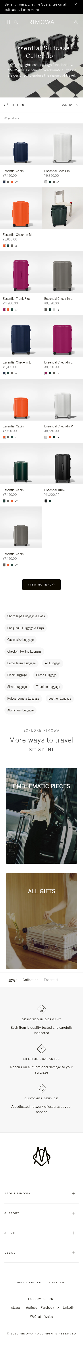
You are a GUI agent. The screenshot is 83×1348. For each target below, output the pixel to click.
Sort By (67, 105)
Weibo (48, 1317)
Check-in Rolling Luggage (24, 651)
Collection (31, 979)
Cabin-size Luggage (20, 640)
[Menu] (7, 22)
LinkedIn (69, 1308)
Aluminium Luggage (20, 710)
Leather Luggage (59, 699)
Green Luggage (46, 675)
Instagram (15, 1308)
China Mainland (30, 1282)
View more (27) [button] (41, 584)
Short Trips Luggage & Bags (26, 616)
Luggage (10, 979)
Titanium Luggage (48, 687)
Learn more (30, 9)
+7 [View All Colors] (16, 182)
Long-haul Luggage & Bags (25, 628)
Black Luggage (17, 675)
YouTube (31, 1308)
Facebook (47, 1308)
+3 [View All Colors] (16, 246)
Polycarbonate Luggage (23, 699)
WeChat (35, 1316)
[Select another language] (58, 1282)
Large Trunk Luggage (21, 663)
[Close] (75, 5)
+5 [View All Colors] (57, 182)
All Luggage (52, 663)
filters (16, 105)
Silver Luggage (17, 687)
